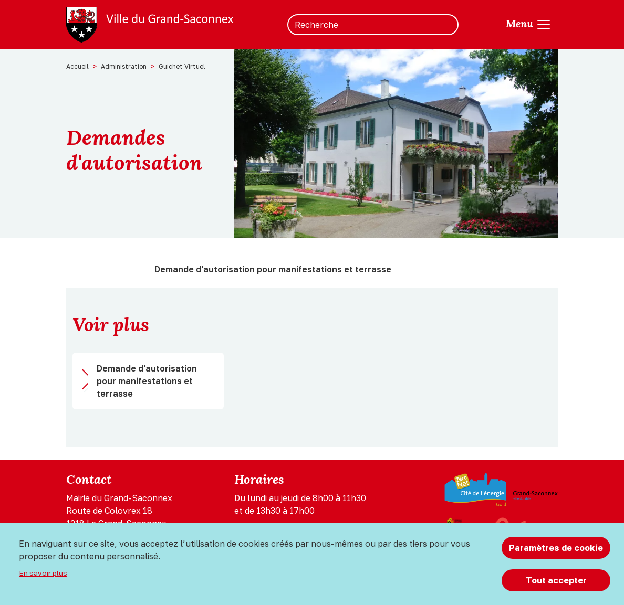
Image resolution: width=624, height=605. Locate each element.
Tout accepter (556, 580)
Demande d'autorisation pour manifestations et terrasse (147, 381)
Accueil (77, 66)
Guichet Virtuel (182, 66)
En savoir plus (43, 573)
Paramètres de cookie (556, 548)
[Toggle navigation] (529, 25)
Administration (124, 66)
